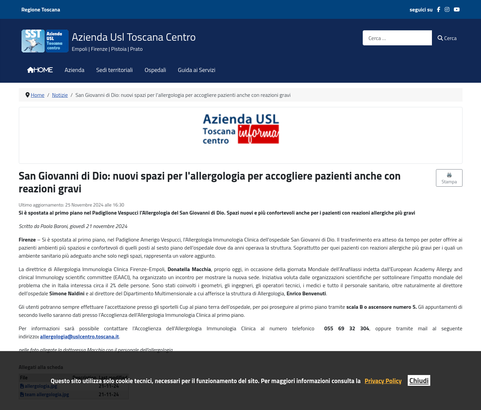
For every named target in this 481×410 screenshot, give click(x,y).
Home (43, 70)
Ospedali (155, 70)
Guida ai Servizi (196, 70)
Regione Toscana (41, 9)
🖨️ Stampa (449, 178)
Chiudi (419, 380)
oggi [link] (236, 269)
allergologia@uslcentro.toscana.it (79, 336)
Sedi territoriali (114, 70)
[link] (106, 226)
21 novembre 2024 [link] (106, 226)
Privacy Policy (383, 380)
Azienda (74, 70)
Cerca (447, 38)
